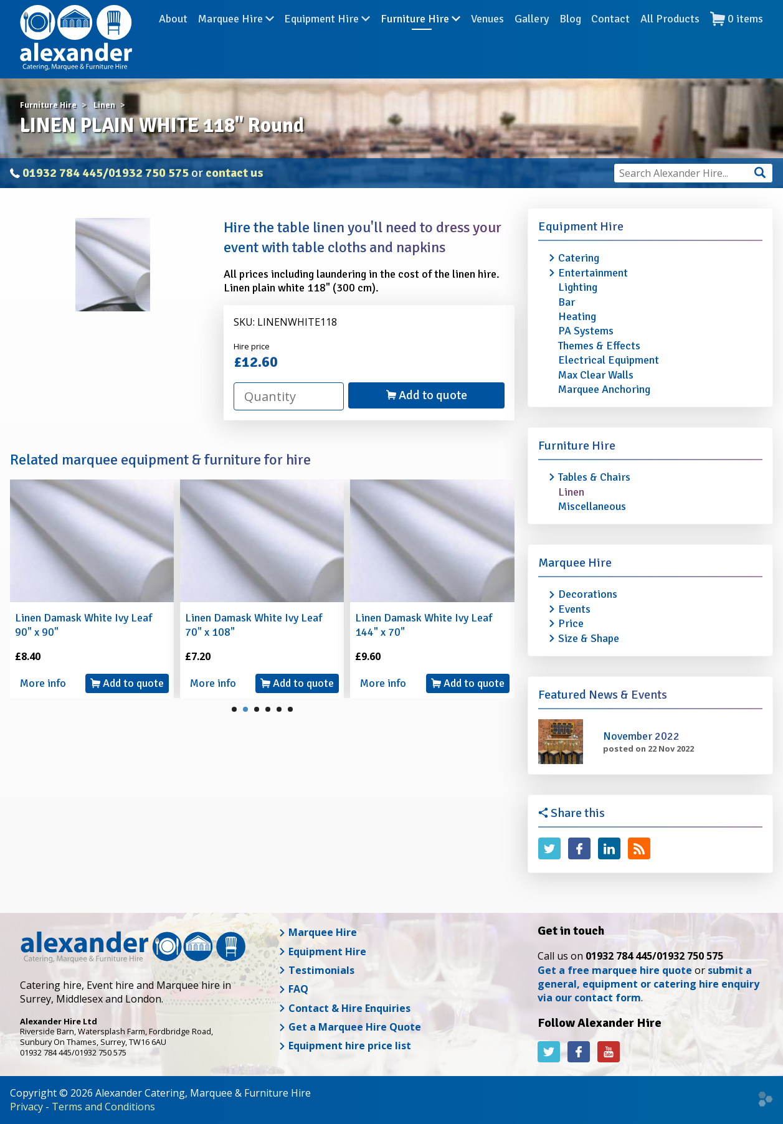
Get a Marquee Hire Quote (349, 1027)
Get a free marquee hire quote (615, 970)
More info (43, 683)
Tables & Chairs (594, 477)
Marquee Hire (236, 37)
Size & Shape (588, 638)
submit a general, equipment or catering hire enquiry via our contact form (648, 984)
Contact (610, 37)
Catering (578, 258)
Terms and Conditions (103, 1106)
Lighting (577, 287)
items (736, 37)
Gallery (532, 37)
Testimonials (316, 970)
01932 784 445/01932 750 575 (105, 173)
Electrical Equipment (608, 360)
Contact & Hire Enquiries (344, 1008)
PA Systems (586, 331)
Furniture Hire (420, 37)
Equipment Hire (327, 37)
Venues (487, 37)
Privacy (26, 1106)
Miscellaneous (592, 506)
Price (571, 623)
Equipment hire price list (344, 1045)
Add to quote (426, 395)
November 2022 (641, 736)
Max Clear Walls (596, 375)
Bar (566, 302)
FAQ (293, 989)
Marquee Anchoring (604, 389)
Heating (577, 316)
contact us (234, 173)
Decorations (587, 594)
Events (574, 609)
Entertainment (593, 273)
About (173, 37)
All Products (670, 37)
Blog (570, 37)
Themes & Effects (599, 345)
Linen (571, 492)
